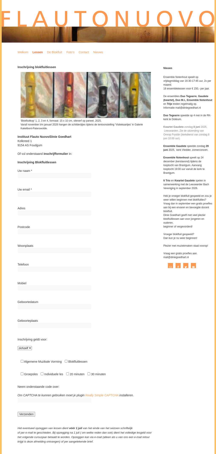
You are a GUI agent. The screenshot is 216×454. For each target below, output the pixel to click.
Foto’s (70, 52)
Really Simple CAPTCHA (102, 395)
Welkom (23, 52)
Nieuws (98, 52)
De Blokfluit (54, 52)
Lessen (38, 52)
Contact (84, 52)
